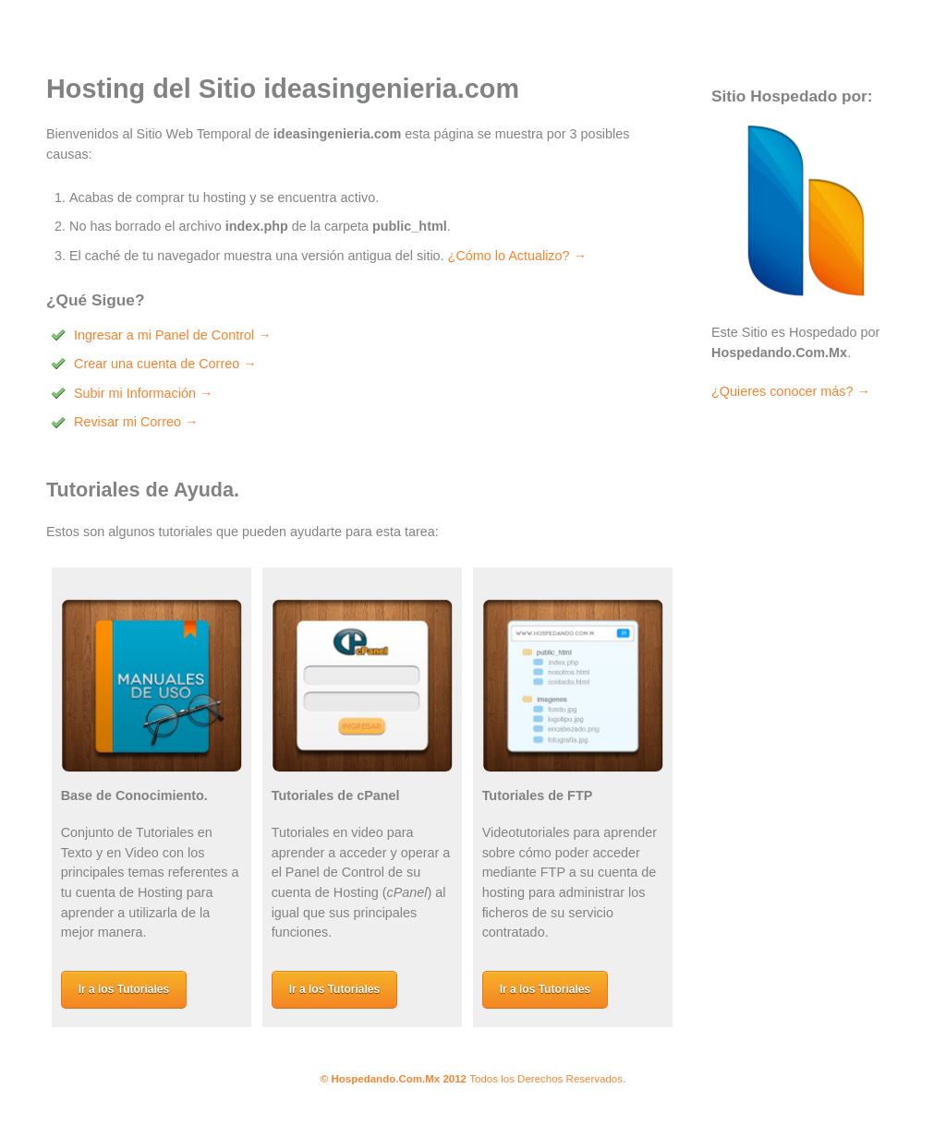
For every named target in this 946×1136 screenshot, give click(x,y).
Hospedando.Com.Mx (385, 1078)
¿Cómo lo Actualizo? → (517, 255)
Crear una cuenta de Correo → (165, 363)
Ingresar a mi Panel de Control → (173, 335)
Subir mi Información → (143, 393)
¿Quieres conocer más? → (790, 391)
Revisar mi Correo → (136, 421)
